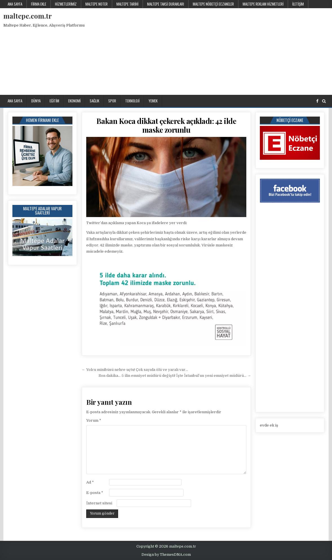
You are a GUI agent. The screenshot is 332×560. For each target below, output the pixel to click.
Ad (90, 482)
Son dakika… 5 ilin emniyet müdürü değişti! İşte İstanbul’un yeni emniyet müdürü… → (175, 375)
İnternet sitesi (99, 503)
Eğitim (54, 101)
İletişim (298, 4)
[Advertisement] (235, 50)
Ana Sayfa (15, 4)
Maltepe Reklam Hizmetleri (263, 4)
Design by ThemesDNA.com (166, 555)
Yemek (153, 101)
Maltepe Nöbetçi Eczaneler (213, 4)
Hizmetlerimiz (66, 4)
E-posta (94, 493)
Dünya (36, 101)
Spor (112, 101)
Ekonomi (74, 101)
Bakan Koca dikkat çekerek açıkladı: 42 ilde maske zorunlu (166, 125)
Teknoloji (132, 101)
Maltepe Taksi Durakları (165, 4)
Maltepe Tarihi (127, 4)
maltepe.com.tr (27, 15)
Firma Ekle (38, 4)
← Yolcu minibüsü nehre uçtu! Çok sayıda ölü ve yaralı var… (135, 370)
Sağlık (94, 101)
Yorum (93, 420)
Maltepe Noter (96, 4)
